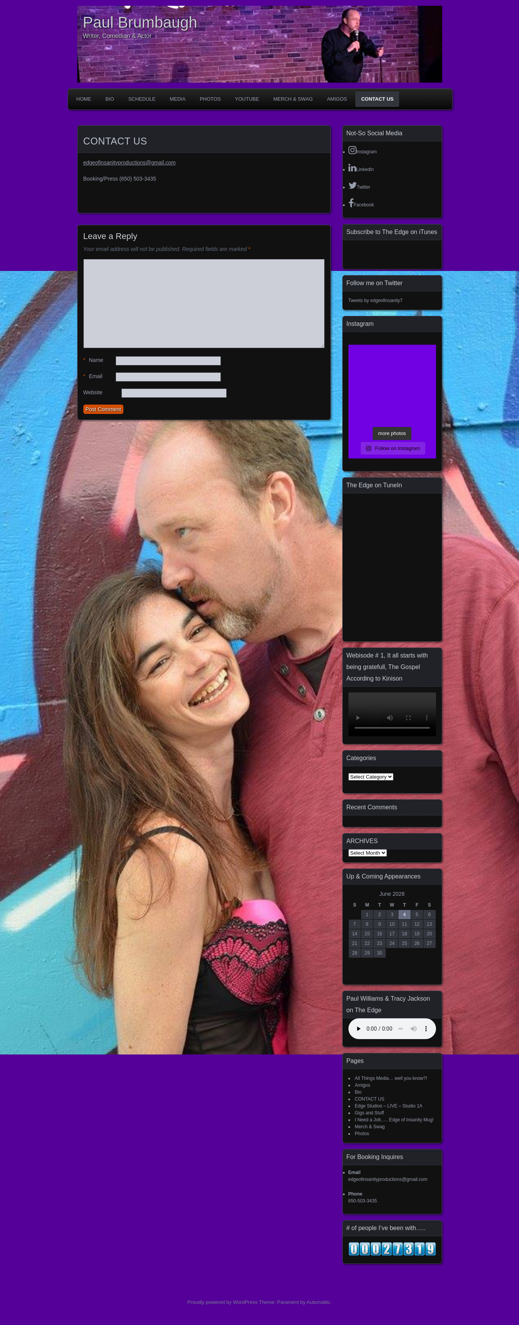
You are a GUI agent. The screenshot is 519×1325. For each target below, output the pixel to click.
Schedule (142, 99)
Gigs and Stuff (369, 1113)
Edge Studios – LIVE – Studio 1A (389, 1106)
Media (178, 99)
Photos (210, 99)
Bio (110, 99)
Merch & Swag (293, 99)
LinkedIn (361, 167)
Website (93, 392)
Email (93, 376)
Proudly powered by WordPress (222, 1302)
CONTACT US (377, 99)
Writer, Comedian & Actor (117, 36)
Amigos (337, 99)
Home (83, 99)
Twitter (359, 185)
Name (93, 360)
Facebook (361, 203)
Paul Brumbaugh (140, 22)
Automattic (318, 1302)
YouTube (247, 99)
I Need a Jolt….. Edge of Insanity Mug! (394, 1119)
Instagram (362, 149)
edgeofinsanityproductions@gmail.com (129, 162)
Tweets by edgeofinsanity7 (375, 300)
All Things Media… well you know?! (391, 1078)
